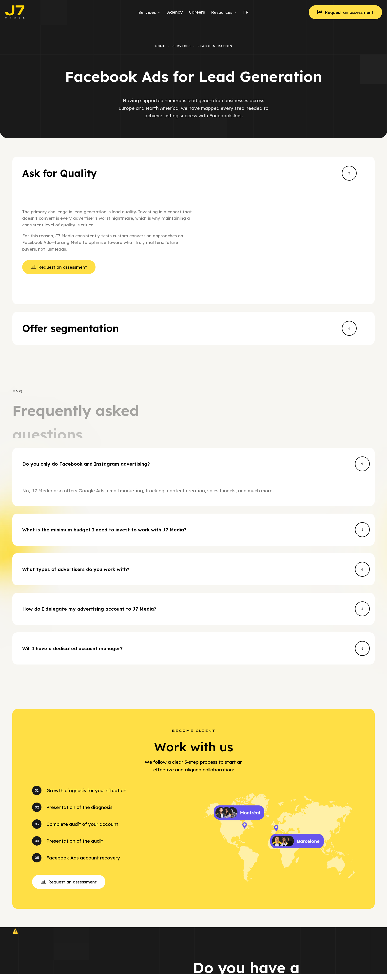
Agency (175, 12)
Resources (224, 12)
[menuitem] (245, 12)
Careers (197, 12)
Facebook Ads (207, 961)
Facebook (268, 961)
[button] (68, 788)
